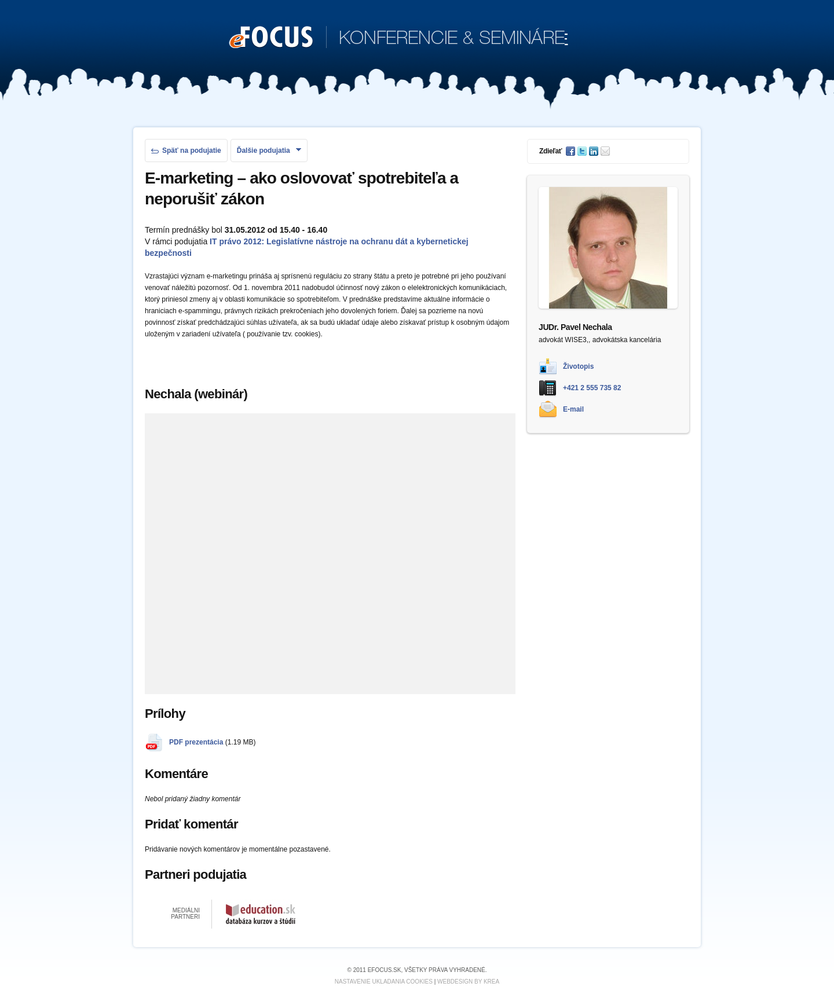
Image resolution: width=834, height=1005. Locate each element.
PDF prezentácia (196, 742)
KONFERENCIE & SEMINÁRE (399, 38)
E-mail (573, 409)
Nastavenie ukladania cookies (384, 981)
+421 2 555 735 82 (592, 388)
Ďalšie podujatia (269, 150)
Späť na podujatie (186, 150)
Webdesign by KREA (468, 981)
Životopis (578, 366)
